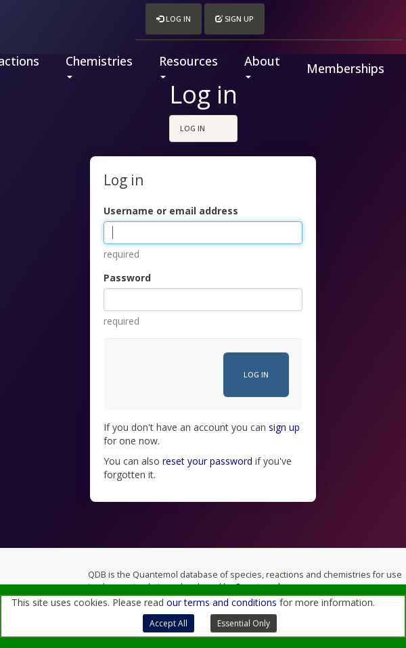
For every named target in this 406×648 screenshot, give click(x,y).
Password (127, 277)
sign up (284, 427)
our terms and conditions (221, 602)
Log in (173, 19)
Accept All (168, 623)
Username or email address (171, 210)
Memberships (345, 68)
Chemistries (99, 65)
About (262, 65)
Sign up (234, 19)
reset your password (207, 461)
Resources (188, 65)
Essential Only (243, 623)
